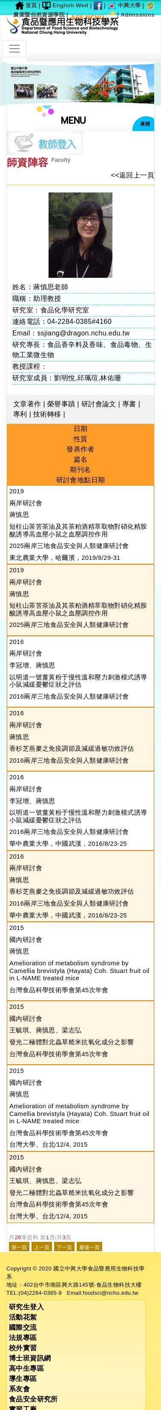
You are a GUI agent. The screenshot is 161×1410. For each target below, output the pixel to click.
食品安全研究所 (33, 1399)
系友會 (19, 1389)
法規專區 (23, 1337)
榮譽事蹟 (61, 404)
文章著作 (27, 404)
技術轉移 (47, 414)
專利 (20, 414)
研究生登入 (26, 1307)
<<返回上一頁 (133, 175)
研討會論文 (98, 404)
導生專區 (23, 1378)
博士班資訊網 (30, 1358)
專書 (129, 404)
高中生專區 (26, 1368)
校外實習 (23, 1348)
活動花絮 (23, 1317)
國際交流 (23, 1327)
